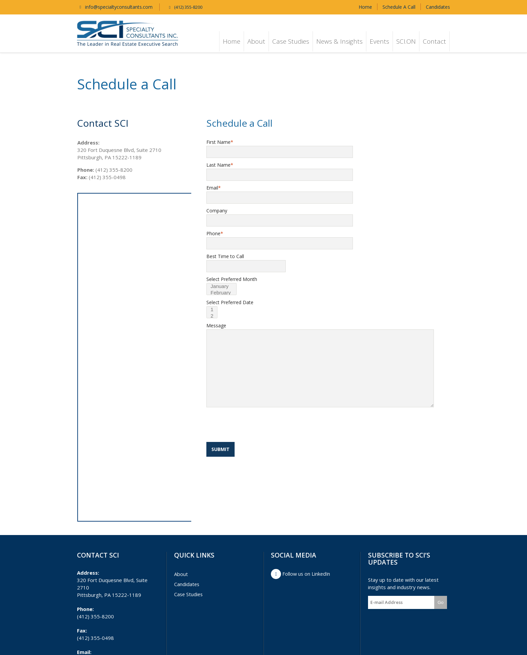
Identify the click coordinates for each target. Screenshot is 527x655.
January (223, 286)
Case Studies (290, 41)
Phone (214, 233)
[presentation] (257, 425)
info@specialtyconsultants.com (115, 7)
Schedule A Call (398, 7)
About (256, 41)
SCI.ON (406, 41)
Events (379, 41)
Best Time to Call (225, 256)
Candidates (438, 7)
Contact (434, 41)
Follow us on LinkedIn (301, 574)
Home (365, 7)
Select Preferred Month (231, 279)
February (223, 293)
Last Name (219, 165)
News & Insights (339, 41)
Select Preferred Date (229, 302)
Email (213, 188)
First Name (219, 142)
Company (216, 210)
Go (441, 602)
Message (216, 325)
